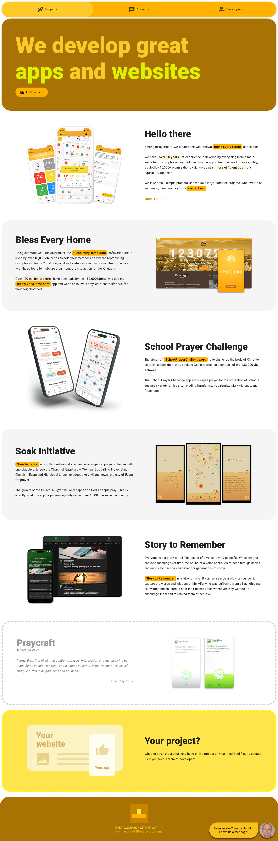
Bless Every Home (227, 147)
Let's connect (31, 92)
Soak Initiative (27, 464)
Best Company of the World (139, 828)
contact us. (196, 188)
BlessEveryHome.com (89, 253)
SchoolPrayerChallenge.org (185, 359)
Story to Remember (160, 578)
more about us (156, 199)
